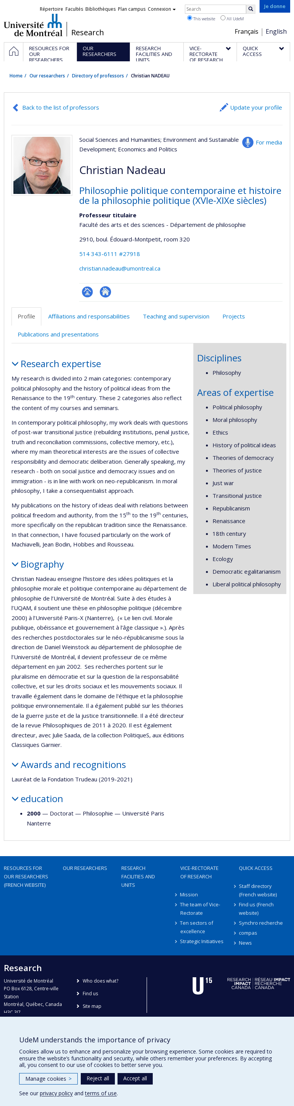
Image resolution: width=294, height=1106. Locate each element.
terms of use (101, 1093)
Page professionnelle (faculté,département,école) (87, 292)
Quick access (256, 868)
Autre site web (105, 292)
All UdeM (232, 18)
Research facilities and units (138, 876)
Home (16, 75)
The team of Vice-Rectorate (200, 908)
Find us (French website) (256, 908)
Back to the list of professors (60, 107)
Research (87, 32)
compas (248, 932)
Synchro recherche (261, 922)
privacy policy (56, 1093)
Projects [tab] (233, 316)
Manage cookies (48, 1078)
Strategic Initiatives (202, 941)
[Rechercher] (250, 9)
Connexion (162, 9)
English (276, 31)
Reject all (98, 1078)
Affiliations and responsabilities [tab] (89, 316)
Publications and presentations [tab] (58, 334)
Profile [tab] (26, 316)
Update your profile (256, 107)
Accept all (135, 1078)
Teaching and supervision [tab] (176, 316)
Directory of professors (98, 75)
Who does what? (100, 981)
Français (246, 31)
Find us (90, 993)
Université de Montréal (33, 24)
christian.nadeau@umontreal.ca (119, 268)
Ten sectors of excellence (197, 927)
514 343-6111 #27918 (109, 254)
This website (201, 18)
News (245, 942)
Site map (92, 1006)
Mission (189, 894)
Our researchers (47, 75)
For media (269, 142)
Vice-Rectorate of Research (199, 872)
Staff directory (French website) (258, 890)
